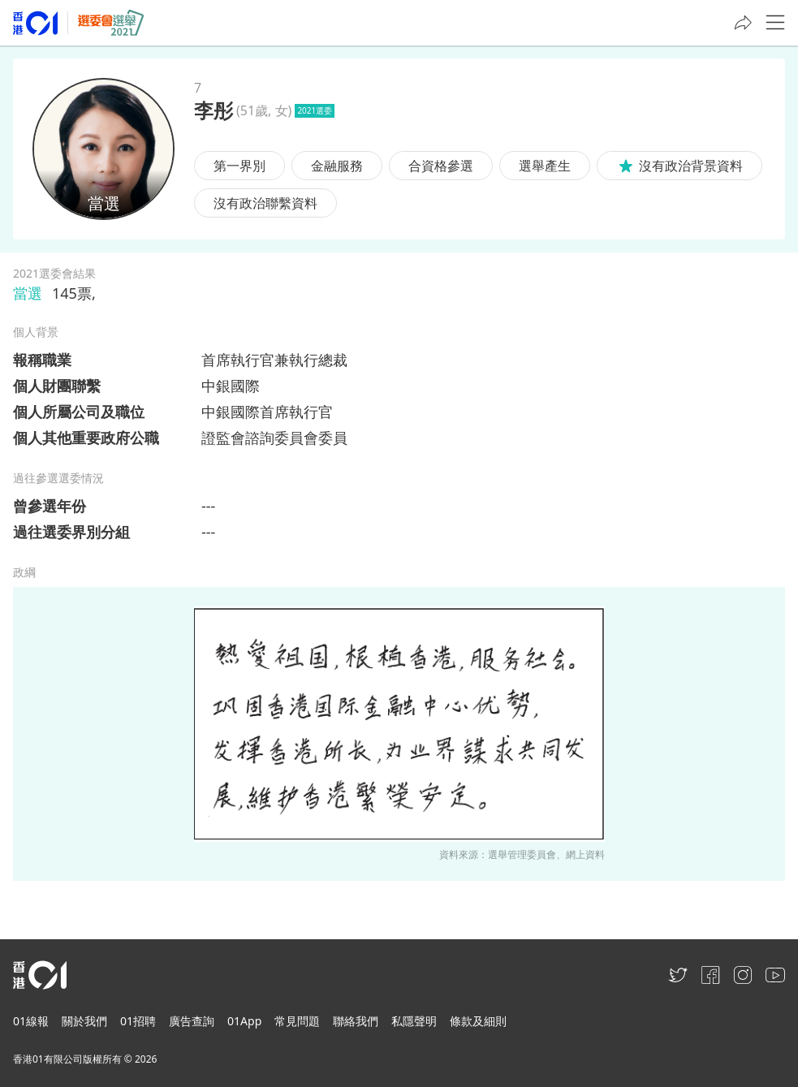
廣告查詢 (191, 1021)
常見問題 (297, 1021)
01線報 (31, 1021)
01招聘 (138, 1021)
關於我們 (84, 1021)
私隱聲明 (414, 1021)
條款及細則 (478, 1021)
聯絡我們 (355, 1021)
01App (244, 1021)
